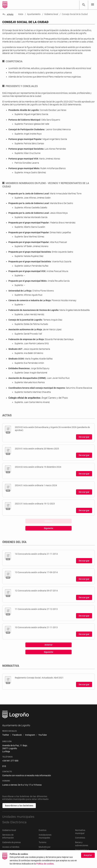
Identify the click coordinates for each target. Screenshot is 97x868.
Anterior (48, 521)
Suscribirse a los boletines (19, 805)
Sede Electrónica (14, 822)
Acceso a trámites (10, 847)
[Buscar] (83, 5)
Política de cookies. (45, 866)
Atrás (7, 14)
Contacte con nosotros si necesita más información (26, 775)
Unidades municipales (18, 816)
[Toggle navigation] (93, 4)
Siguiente (48, 528)
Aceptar (88, 857)
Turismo (42, 842)
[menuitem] (5, 735)
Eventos (42, 830)
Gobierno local (9, 830)
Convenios (80, 837)
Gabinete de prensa (11, 842)
